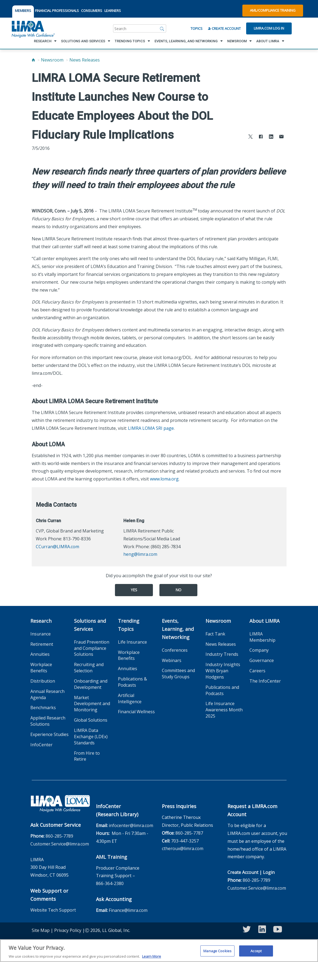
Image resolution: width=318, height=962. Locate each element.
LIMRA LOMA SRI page (151, 428)
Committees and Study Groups (178, 673)
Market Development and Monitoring (92, 704)
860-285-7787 (189, 833)
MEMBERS (23, 10)
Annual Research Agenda (47, 694)
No (178, 589)
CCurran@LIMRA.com (57, 547)
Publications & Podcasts (132, 682)
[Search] (162, 28)
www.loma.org (164, 479)
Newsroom (52, 60)
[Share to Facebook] (261, 137)
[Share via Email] (281, 137)
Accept (256, 950)
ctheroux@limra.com (182, 848)
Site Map (41, 930)
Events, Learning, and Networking (178, 629)
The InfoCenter (265, 681)
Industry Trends (221, 654)
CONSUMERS (91, 10)
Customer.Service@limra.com (59, 844)
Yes (134, 589)
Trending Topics (128, 625)
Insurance (40, 634)
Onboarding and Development (90, 684)
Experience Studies (49, 734)
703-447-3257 (185, 841)
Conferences (175, 650)
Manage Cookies (217, 950)
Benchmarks (43, 708)
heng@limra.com (140, 554)
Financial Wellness (136, 712)
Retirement (41, 644)
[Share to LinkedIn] (271, 137)
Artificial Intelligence (130, 698)
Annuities (40, 654)
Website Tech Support (53, 910)
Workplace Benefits (41, 667)
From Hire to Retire (87, 756)
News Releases (84, 60)
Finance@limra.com (128, 910)
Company (259, 650)
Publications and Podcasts (222, 690)
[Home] (33, 60)
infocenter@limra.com (131, 825)
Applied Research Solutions (47, 721)
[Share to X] (250, 137)
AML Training (111, 857)
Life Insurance (132, 642)
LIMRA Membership (262, 637)
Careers (257, 671)
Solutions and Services (90, 625)
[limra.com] (33, 28)
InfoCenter (41, 745)
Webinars (171, 660)
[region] (159, 950)
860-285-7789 (59, 836)
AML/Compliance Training (272, 10)
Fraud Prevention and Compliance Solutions (91, 648)
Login (269, 872)
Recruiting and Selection (89, 667)
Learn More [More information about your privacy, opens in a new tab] (151, 956)
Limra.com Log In (269, 28)
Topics (197, 28)
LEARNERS (112, 10)
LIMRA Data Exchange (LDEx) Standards (91, 736)
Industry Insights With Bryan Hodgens (222, 670)
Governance (261, 660)
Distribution (42, 681)
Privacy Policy (67, 930)
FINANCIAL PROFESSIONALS (57, 10)
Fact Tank (215, 634)
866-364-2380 (110, 883)
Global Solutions (90, 720)
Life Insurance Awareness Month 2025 (224, 709)
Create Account (224, 28)
